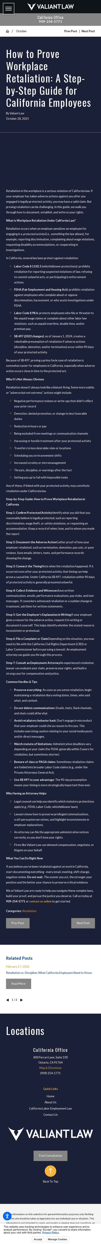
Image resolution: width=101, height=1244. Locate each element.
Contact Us (50, 1114)
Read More (18, 983)
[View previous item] (7, 1000)
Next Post (83, 923)
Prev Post (17, 923)
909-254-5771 (50, 21)
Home (50, 1096)
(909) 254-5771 (50, 1073)
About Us (50, 1102)
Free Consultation (50, 1155)
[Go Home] (9, 31)
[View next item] (21, 1000)
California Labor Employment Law (50, 1108)
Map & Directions (50, 1068)
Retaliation (29, 911)
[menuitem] (50, 1096)
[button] (7, 1216)
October (21, 31)
